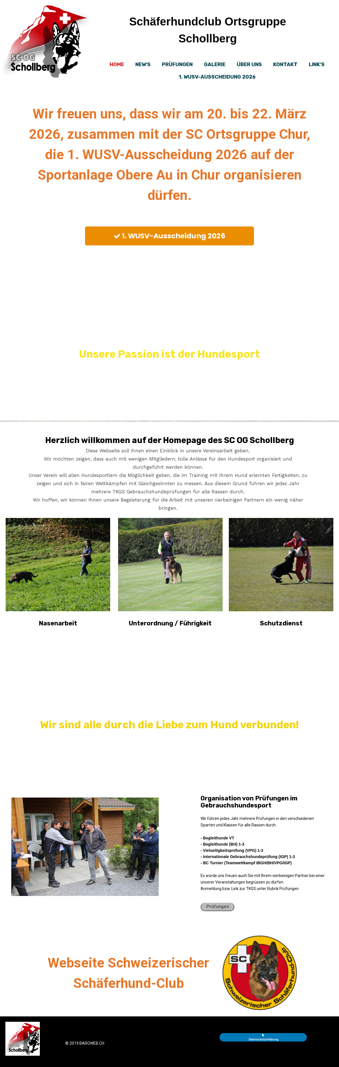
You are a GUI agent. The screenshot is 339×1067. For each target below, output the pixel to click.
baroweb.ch (91, 1043)
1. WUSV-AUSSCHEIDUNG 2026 (217, 77)
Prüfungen (177, 64)
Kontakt (285, 64)
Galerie (214, 64)
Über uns (249, 64)
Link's (317, 64)
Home (117, 64)
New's (143, 64)
